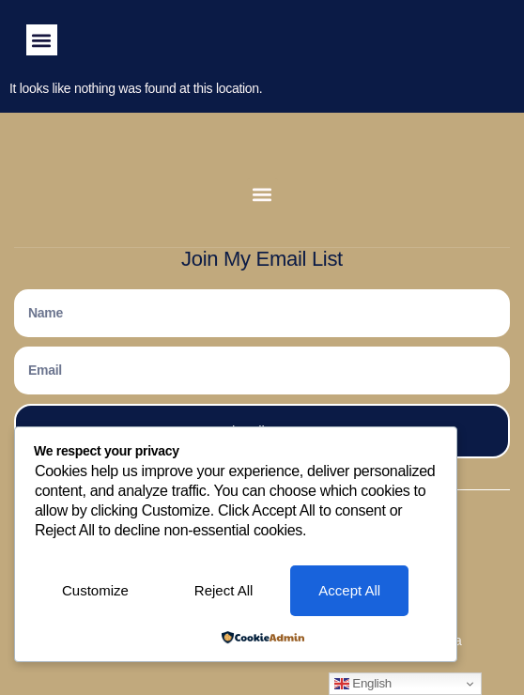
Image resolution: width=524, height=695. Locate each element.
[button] (41, 39)
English (363, 683)
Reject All (224, 590)
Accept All (349, 590)
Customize (95, 590)
